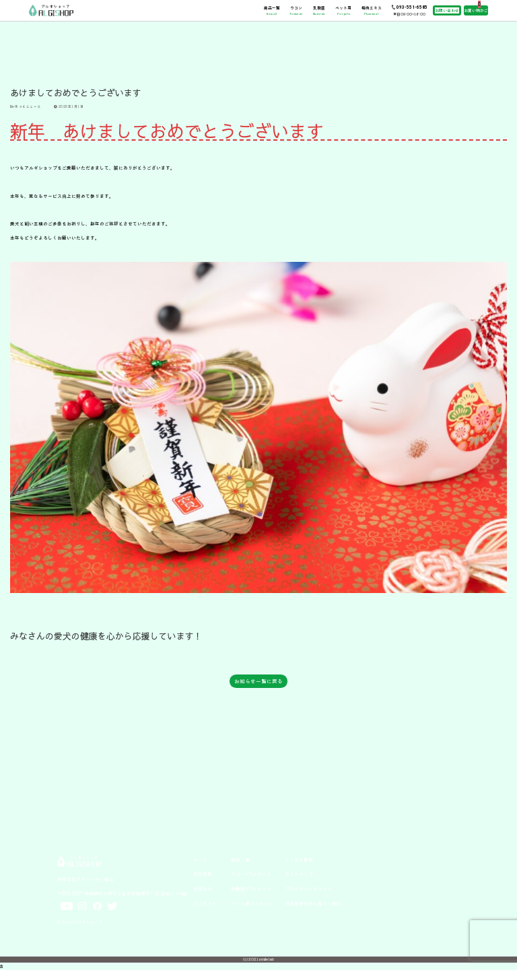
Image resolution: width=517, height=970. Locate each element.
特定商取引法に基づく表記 (313, 903)
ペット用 (343, 10)
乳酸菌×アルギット (251, 888)
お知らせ (202, 888)
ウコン (295, 10)
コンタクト (205, 903)
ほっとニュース (25, 106)
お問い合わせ (447, 10)
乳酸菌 (318, 10)
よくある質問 (299, 859)
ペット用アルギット (252, 903)
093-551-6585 (412, 7)
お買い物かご (476, 10)
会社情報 (202, 873)
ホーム (200, 859)
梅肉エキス (371, 10)
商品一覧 (272, 10)
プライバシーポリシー (308, 888)
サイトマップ (299, 873)
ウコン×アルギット (251, 873)
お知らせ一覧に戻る (258, 681)
